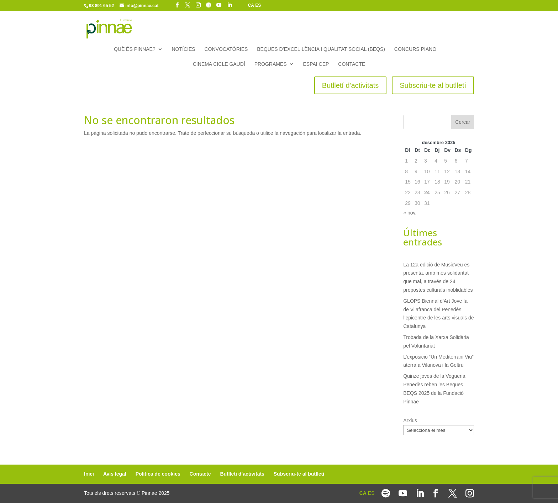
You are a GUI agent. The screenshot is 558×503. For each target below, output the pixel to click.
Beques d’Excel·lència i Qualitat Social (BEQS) (321, 49)
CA (251, 5)
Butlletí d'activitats (350, 85)
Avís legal (114, 474)
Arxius (410, 420)
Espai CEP (316, 64)
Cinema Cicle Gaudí (219, 64)
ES (258, 5)
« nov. (409, 213)
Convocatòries (226, 49)
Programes (270, 64)
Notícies (183, 49)
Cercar (462, 122)
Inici (89, 474)
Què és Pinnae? (135, 49)
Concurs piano (415, 49)
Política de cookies (158, 474)
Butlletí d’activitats (242, 474)
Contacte (351, 64)
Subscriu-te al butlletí (433, 85)
